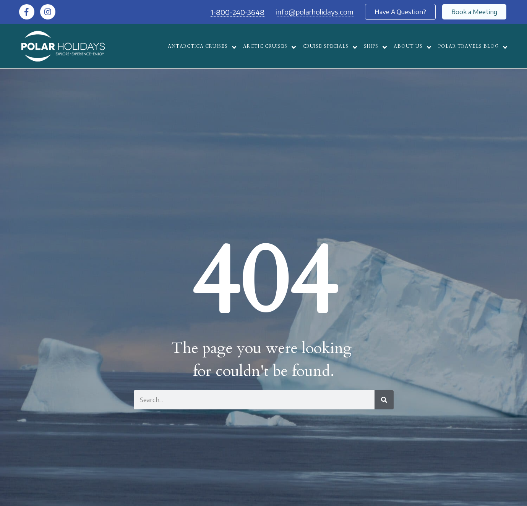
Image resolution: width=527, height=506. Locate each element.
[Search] (384, 399)
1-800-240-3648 (237, 12)
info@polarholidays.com (314, 11)
